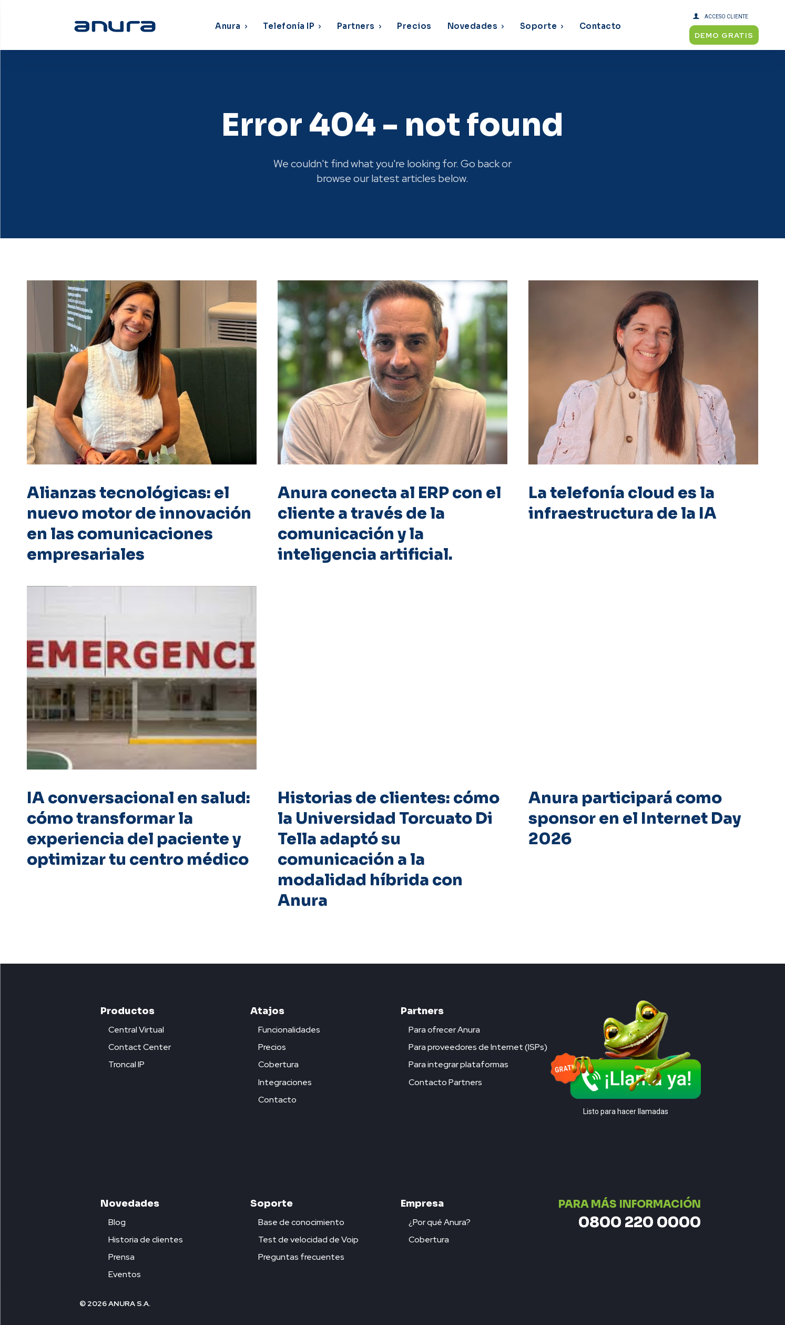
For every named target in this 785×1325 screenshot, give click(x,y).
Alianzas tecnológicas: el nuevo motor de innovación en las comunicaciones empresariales (139, 523)
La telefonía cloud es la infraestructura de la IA (622, 503)
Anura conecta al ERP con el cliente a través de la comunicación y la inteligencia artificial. (390, 523)
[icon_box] (132, 1027)
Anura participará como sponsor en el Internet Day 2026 (634, 818)
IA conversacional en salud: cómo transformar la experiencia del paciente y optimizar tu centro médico (138, 829)
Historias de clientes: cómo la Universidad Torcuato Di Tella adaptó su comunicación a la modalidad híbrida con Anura (388, 849)
